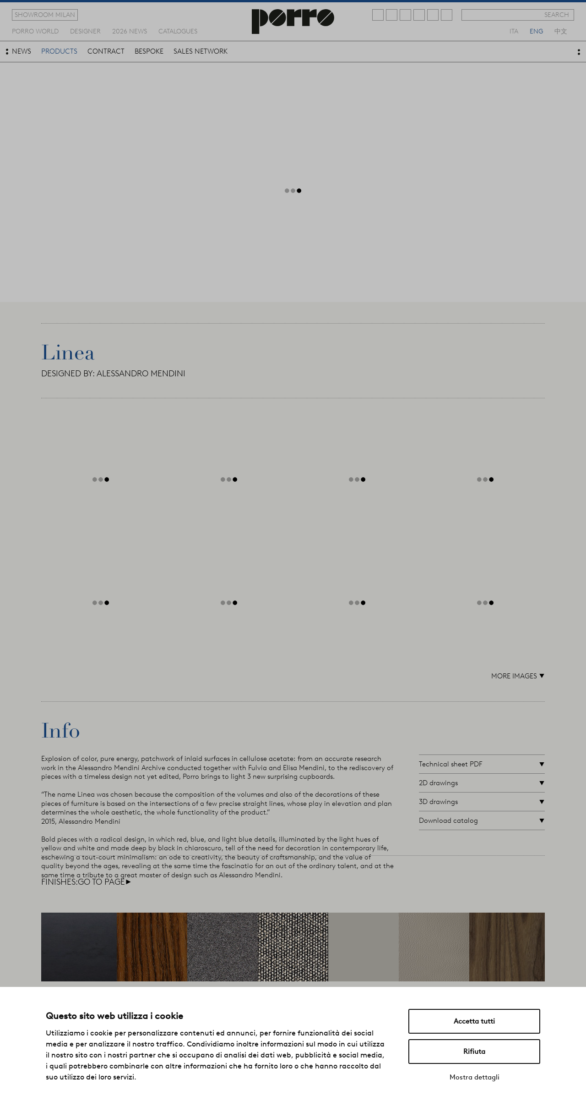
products (59, 51)
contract (106, 51)
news (21, 51)
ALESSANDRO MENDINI (141, 374)
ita (514, 31)
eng (536, 31)
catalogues (177, 31)
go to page (104, 882)
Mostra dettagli (474, 1077)
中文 (560, 31)
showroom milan (45, 14)
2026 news (129, 31)
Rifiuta (474, 1051)
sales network (201, 51)
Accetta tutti (474, 1021)
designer (85, 31)
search (556, 14)
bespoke (149, 51)
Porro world (35, 31)
